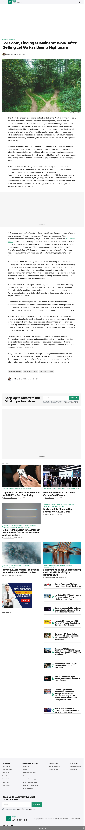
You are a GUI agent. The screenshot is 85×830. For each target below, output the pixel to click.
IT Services (61, 565)
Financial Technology (50, 504)
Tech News (54, 488)
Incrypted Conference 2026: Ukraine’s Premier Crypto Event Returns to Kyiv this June (68, 623)
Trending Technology (9, 39)
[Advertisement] (43, 20)
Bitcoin (46, 503)
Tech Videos (6, 785)
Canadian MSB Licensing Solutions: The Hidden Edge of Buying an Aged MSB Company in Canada (68, 652)
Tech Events (47, 488)
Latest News (6, 525)
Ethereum (73, 503)
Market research (54, 766)
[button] (3, 2)
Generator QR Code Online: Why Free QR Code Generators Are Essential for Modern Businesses (67, 637)
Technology (61, 488)
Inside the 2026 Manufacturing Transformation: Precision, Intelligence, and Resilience (68, 597)
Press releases (53, 769)
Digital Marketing (27, 788)
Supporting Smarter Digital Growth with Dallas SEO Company (66, 666)
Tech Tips (5, 782)
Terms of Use (74, 402)
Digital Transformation (51, 565)
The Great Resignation (46, 371)
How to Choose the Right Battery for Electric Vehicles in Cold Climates (67, 679)
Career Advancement (15, 371)
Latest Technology (8, 488)
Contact (77, 818)
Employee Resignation (30, 371)
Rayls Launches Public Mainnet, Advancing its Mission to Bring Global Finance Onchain (68, 610)
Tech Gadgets (27, 488)
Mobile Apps (18, 488)
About (57, 818)
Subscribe (73, 398)
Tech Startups (6, 779)
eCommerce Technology (30, 785)
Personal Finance (62, 504)
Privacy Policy (64, 402)
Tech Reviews (6, 776)
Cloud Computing (75, 766)
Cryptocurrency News (62, 503)
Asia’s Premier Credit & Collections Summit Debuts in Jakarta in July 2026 (67, 710)
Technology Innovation (72, 488)
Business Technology (29, 779)
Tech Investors (7, 769)
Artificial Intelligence (30, 763)
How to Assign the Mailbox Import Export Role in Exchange (68, 585)
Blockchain (52, 503)
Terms (72, 818)
